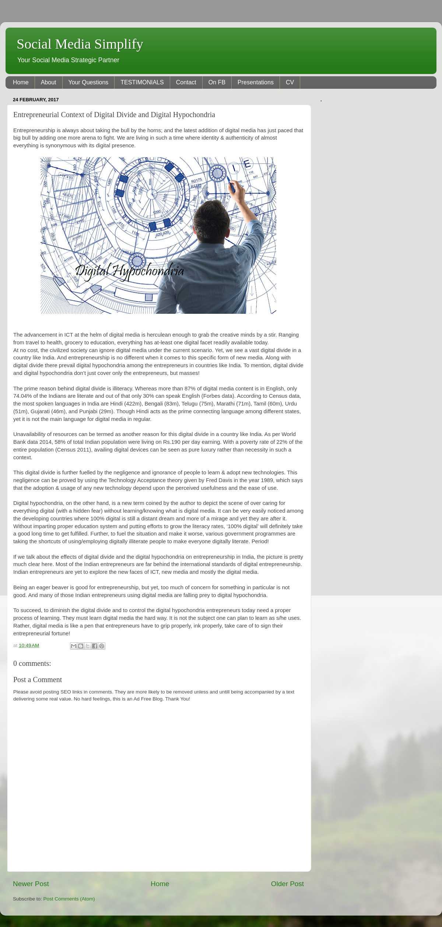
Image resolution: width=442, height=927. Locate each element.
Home (21, 82)
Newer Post (31, 884)
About (48, 82)
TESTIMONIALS (142, 82)
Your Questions (89, 82)
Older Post (287, 884)
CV (290, 82)
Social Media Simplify (80, 44)
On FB (216, 82)
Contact (186, 82)
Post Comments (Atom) (69, 899)
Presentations (256, 82)
